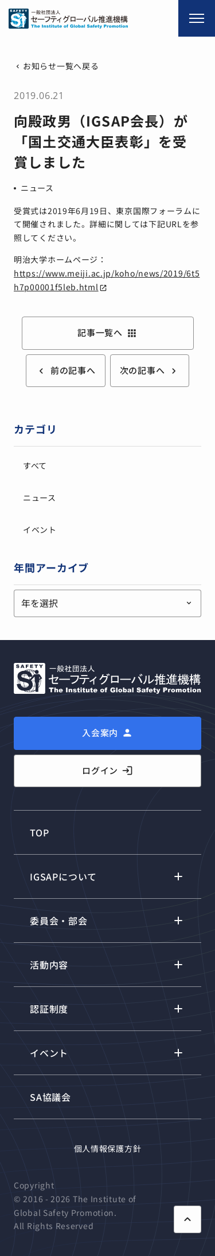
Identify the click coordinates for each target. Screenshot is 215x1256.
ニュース (37, 187)
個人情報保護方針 (108, 1148)
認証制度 (49, 1009)
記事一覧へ (107, 332)
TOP (39, 832)
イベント (40, 529)
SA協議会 (50, 1097)
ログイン (107, 770)
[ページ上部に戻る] (187, 1219)
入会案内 (100, 732)
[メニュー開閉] (196, 18)
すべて (35, 465)
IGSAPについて (63, 876)
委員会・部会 (59, 920)
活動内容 (49, 964)
